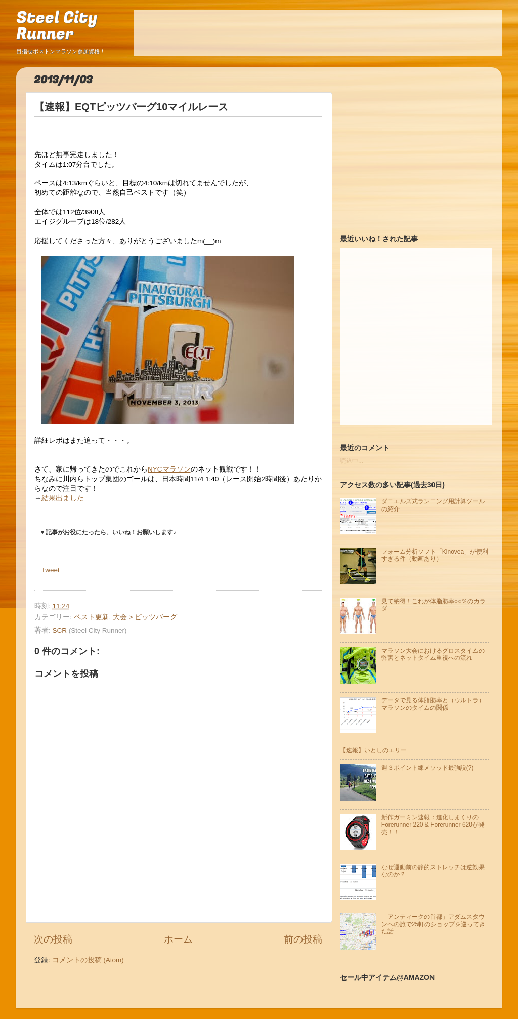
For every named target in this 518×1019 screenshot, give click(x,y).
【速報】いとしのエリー (373, 750)
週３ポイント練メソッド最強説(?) (427, 767)
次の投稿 (53, 939)
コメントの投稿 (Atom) (88, 960)
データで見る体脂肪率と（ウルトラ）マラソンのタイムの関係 (433, 704)
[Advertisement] (318, 33)
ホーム (178, 939)
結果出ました (62, 498)
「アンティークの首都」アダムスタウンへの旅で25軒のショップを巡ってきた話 (433, 924)
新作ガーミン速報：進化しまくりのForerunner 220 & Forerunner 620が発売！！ (433, 825)
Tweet (50, 570)
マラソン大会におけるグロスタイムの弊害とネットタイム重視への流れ (433, 654)
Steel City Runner (56, 26)
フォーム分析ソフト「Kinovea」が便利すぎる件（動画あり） (434, 555)
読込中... (351, 460)
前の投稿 (303, 939)
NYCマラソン (169, 469)
